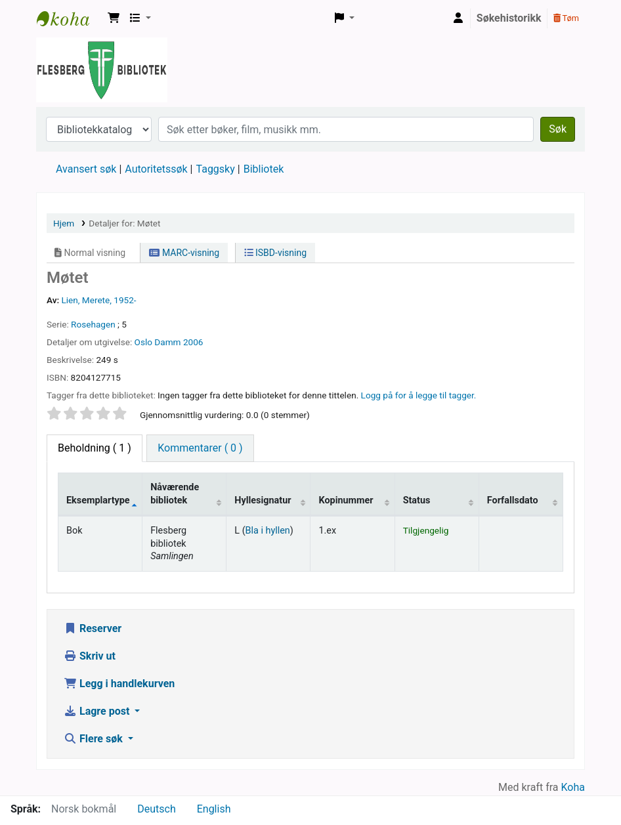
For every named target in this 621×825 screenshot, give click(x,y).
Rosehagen (93, 324)
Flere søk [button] (94, 738)
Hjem (63, 223)
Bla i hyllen (268, 530)
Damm (167, 342)
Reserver (92, 628)
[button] (113, 18)
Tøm (566, 18)
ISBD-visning (275, 252)
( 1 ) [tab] (94, 448)
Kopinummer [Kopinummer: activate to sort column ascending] (345, 500)
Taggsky (215, 169)
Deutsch (156, 809)
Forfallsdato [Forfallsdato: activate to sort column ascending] (512, 500)
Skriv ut (90, 656)
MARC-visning (184, 252)
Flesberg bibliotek (69, 18)
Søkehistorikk (509, 18)
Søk (558, 129)
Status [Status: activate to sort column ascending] (417, 500)
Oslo (143, 342)
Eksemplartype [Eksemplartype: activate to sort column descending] (98, 500)
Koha (573, 787)
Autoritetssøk (156, 169)
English (214, 809)
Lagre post (98, 711)
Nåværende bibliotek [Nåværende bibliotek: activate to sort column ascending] (174, 493)
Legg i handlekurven (119, 683)
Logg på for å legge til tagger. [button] (419, 395)
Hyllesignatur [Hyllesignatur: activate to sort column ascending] (262, 500)
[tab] (199, 448)
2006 (193, 342)
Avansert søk (86, 169)
